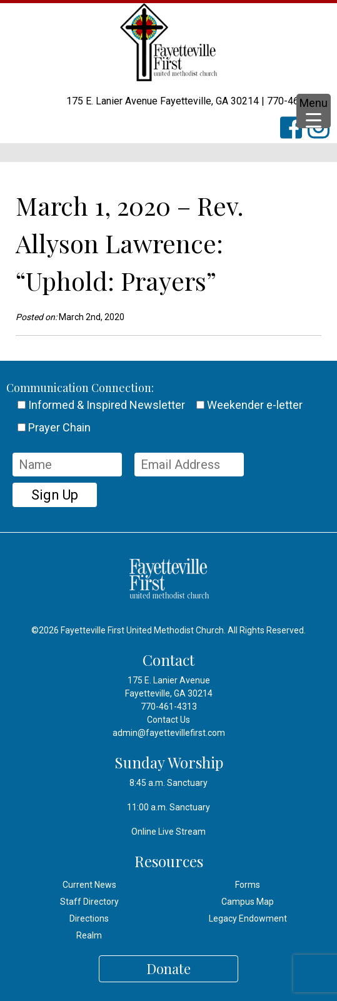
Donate (168, 968)
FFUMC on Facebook (297, 134)
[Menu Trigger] (313, 111)
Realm (89, 935)
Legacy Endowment (248, 918)
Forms (247, 885)
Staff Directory (89, 902)
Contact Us (168, 720)
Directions (89, 918)
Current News (89, 885)
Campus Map (247, 902)
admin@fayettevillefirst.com (169, 733)
